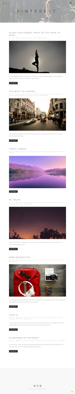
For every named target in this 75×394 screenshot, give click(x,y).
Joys (48, 94)
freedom (41, 94)
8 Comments (12, 261)
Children (20, 317)
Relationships (58, 151)
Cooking (25, 260)
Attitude (19, 94)
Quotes (34, 95)
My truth (15, 200)
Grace (23, 151)
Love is (13, 315)
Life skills (52, 94)
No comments (43, 37)
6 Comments (61, 340)
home (41, 260)
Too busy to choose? (22, 91)
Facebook (35, 94)
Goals (24, 37)
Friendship (31, 202)
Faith (23, 202)
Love (39, 317)
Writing (55, 340)
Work (38, 95)
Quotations (29, 95)
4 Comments (44, 95)
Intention (29, 37)
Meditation (58, 94)
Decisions (20, 37)
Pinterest (34, 37)
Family (27, 202)
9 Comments (27, 318)
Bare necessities (19, 257)
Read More (13, 83)
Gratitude (37, 260)
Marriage (43, 317)
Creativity (24, 94)
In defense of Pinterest (24, 338)
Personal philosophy (14, 95)
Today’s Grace (18, 149)
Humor (25, 340)
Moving (45, 260)
